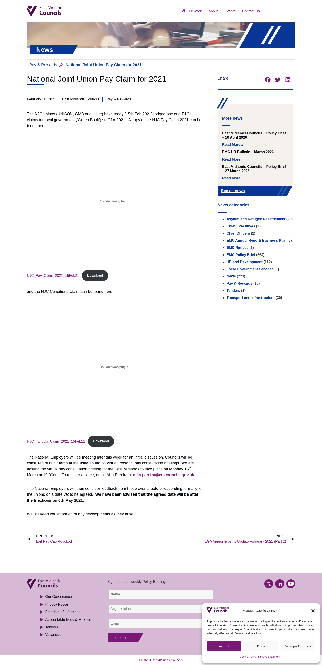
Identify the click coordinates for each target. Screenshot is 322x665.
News (231, 276)
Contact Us (251, 11)
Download (95, 275)
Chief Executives (241, 226)
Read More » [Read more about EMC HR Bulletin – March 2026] (232, 159)
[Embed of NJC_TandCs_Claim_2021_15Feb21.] (114, 367)
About (213, 11)
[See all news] (282, 191)
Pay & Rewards (43, 65)
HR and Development (245, 262)
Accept (224, 646)
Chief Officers (238, 233)
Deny (261, 646)
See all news (233, 190)
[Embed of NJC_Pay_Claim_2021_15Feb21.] (114, 201)
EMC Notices (237, 248)
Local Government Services (250, 269)
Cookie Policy (248, 656)
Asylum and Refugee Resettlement (256, 219)
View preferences (298, 646)
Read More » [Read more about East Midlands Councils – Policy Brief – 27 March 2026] (232, 178)
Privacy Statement (269, 656)
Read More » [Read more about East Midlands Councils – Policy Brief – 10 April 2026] (232, 144)
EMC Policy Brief (241, 255)
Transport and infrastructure (251, 298)
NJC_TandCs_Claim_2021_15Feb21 (56, 441)
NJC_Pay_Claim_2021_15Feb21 (53, 275)
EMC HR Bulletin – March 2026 (248, 152)
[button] (313, 610)
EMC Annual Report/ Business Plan (256, 240)
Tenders (233, 290)
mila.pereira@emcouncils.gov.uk (163, 475)
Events (230, 11)
